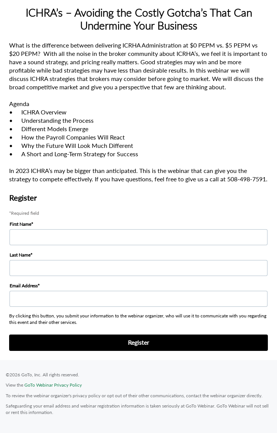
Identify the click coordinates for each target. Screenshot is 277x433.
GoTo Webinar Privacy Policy (53, 385)
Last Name (20, 255)
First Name (20, 224)
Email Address (24, 286)
